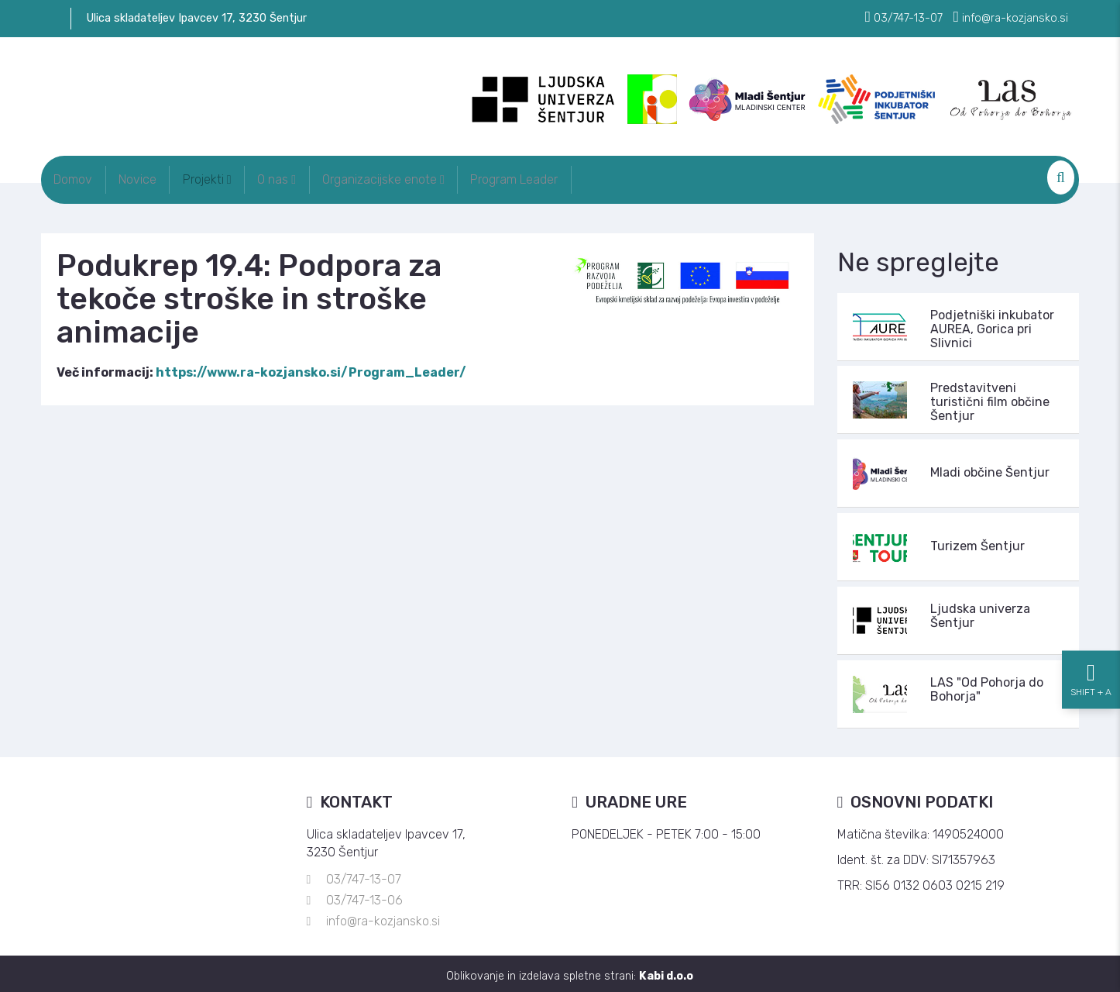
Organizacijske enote (444, 177)
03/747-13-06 (364, 895)
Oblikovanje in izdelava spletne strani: (569, 971)
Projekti (240, 177)
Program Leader (588, 177)
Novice (158, 177)
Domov (79, 177)
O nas (323, 177)
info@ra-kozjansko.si (383, 916)
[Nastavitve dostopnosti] (1091, 496)
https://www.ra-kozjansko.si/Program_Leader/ (311, 367)
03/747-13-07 (363, 874)
